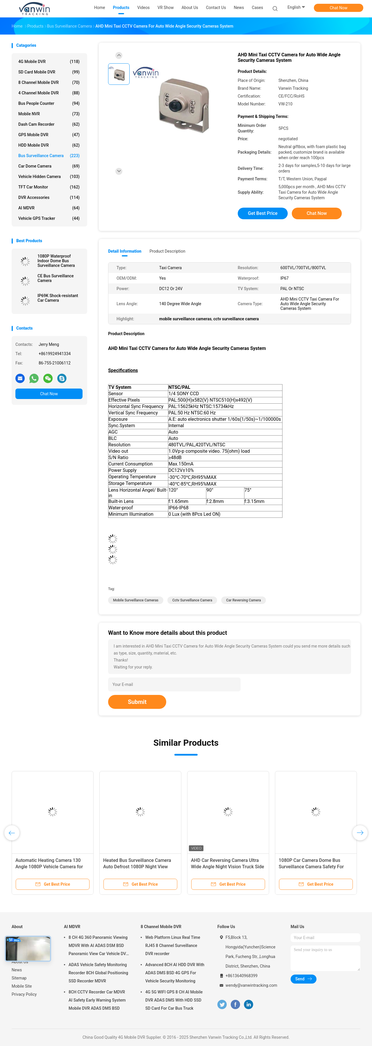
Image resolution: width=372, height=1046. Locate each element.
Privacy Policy (24, 994)
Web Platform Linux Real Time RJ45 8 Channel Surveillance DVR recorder (172, 945)
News (17, 970)
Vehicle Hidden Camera (49, 176)
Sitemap (19, 978)
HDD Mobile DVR (49, 145)
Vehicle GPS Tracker (49, 218)
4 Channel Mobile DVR (49, 93)
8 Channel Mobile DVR (49, 82)
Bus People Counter (49, 103)
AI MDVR (49, 208)
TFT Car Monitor (49, 187)
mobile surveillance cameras (135, 600)
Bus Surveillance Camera (49, 156)
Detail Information (124, 251)
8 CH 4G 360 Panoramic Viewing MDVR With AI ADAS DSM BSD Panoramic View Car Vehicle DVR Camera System (98, 946)
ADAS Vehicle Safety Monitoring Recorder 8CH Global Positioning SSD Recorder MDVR (98, 972)
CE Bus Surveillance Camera (55, 278)
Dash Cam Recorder (49, 124)
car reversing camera (243, 600)
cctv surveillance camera (192, 600)
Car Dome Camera (49, 166)
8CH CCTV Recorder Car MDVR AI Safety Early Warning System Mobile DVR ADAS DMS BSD (97, 1000)
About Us (20, 961)
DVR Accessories (49, 197)
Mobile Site (22, 986)
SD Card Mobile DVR (49, 72)
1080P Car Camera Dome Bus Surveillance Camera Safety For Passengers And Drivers (311, 867)
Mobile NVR (49, 114)
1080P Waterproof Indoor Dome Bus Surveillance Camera (56, 261)
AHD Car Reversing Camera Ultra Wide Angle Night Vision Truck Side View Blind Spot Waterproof (227, 867)
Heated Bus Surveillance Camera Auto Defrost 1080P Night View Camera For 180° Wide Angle (137, 867)
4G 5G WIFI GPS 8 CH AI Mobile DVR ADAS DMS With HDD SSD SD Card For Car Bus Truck (174, 1000)
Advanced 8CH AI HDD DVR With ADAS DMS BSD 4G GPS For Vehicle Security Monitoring (174, 972)
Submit (137, 701)
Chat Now (339, 8)
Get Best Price (263, 213)
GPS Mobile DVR (49, 135)
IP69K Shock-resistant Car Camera (57, 298)
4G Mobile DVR (49, 61)
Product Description (167, 251)
